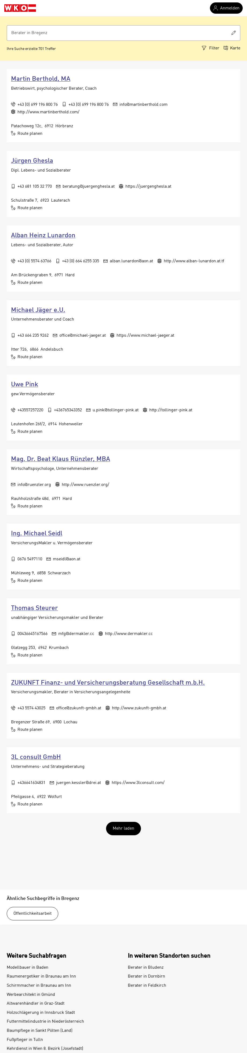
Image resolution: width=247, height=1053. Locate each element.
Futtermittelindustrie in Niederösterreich (45, 1021)
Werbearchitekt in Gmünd (31, 995)
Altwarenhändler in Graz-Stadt (35, 1003)
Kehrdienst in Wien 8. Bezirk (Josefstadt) (45, 1049)
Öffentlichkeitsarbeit (32, 914)
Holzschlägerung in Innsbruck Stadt (41, 1013)
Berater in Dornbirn (146, 976)
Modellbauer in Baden (27, 967)
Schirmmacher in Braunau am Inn (39, 985)
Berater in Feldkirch (147, 985)
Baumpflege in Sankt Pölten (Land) (39, 1031)
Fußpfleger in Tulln (25, 1040)
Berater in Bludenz (146, 967)
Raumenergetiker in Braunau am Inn (41, 976)
